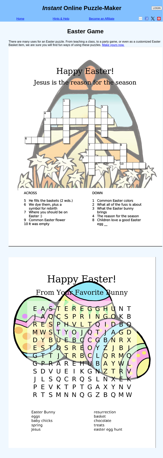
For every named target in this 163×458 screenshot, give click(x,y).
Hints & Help (61, 18)
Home (20, 18)
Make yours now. (113, 45)
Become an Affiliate (101, 18)
